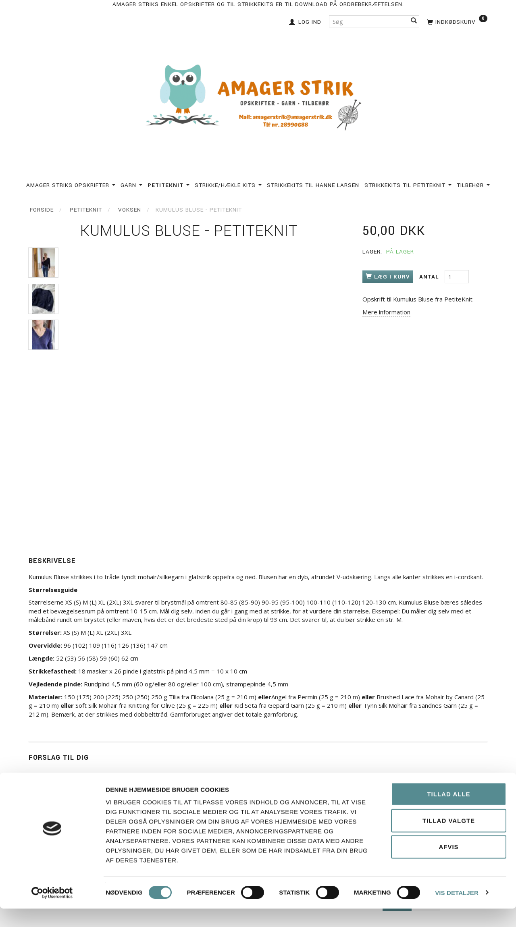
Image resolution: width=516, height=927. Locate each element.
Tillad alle (448, 812)
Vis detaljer (457, 911)
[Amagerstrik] (258, 98)
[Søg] (414, 21)
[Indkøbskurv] (456, 21)
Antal (430, 277)
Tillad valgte (448, 839)
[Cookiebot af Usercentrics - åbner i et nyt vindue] (52, 911)
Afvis (448, 865)
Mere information (386, 312)
